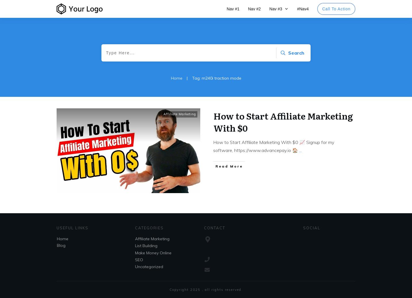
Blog (61, 245)
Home (62, 238)
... (300, 150)
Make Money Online (153, 252)
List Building (146, 245)
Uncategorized (149, 266)
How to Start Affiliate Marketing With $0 (283, 121)
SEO (139, 259)
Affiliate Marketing (179, 114)
